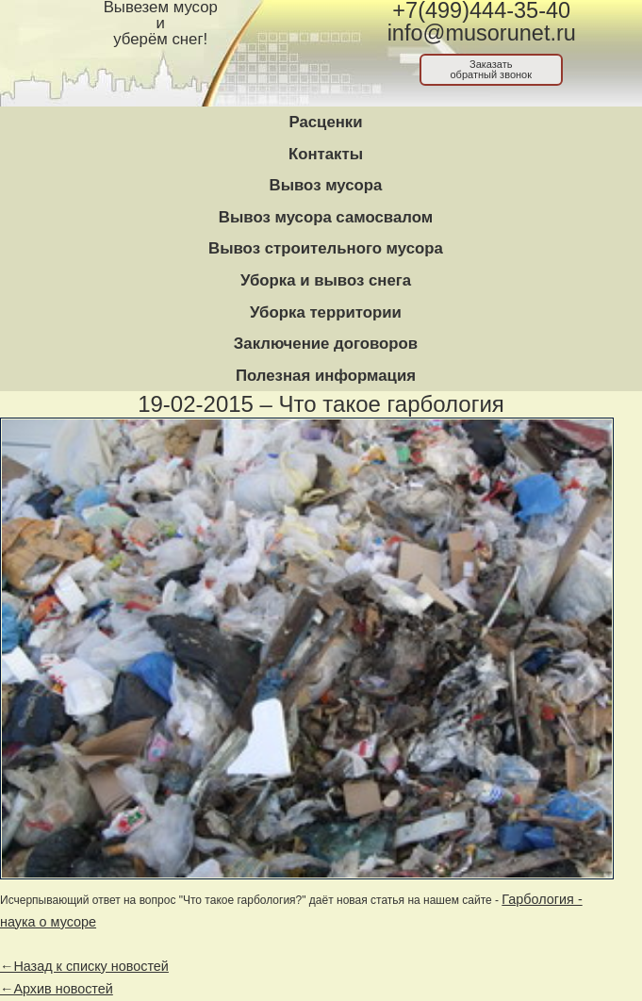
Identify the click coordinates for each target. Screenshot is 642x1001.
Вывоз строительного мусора (325, 248)
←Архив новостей (56, 988)
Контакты (325, 154)
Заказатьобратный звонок (491, 69)
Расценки (325, 122)
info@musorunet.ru (481, 33)
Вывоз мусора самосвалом (326, 217)
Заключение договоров (326, 344)
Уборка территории (326, 312)
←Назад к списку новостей (84, 966)
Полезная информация (326, 376)
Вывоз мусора (326, 185)
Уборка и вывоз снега (325, 280)
